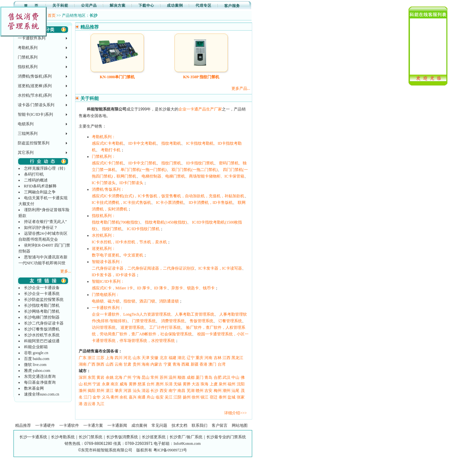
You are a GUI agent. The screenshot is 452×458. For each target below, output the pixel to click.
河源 (127, 390)
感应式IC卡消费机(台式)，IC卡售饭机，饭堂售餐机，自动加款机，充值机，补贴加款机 (168, 196)
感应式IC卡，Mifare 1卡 (112, 288)
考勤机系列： (104, 136)
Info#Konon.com (186, 443)
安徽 (154, 357)
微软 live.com (35, 364)
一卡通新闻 (117, 425)
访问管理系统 (104, 327)
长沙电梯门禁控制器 (42, 317)
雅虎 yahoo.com (37, 370)
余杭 (123, 397)
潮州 (226, 390)
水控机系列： (104, 235)
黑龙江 (237, 357)
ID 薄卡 (160, 288)
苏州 (164, 377)
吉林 (218, 357)
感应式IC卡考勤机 (107, 143)
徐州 (195, 397)
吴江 (169, 397)
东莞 (91, 377)
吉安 (208, 390)
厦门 (199, 377)
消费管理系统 (173, 321)
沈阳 (241, 384)
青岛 (208, 377)
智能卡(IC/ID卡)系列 (35, 114)
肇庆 (118, 390)
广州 (127, 377)
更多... (65, 271)
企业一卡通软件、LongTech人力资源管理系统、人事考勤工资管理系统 (153, 314)
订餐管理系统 (230, 321)
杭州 (88, 384)
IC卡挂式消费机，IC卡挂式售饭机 (121, 202)
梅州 (218, 390)
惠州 (160, 384)
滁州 (83, 390)
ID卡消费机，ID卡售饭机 (210, 202)
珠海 (204, 384)
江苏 (100, 357)
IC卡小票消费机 (170, 202)
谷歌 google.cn (36, 352)
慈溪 (142, 384)
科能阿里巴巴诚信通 (42, 341)
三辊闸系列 (28, 133)
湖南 (83, 364)
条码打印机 (34, 174)
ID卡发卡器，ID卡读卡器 (114, 275)
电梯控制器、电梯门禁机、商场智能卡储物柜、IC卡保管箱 (193, 176)
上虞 (214, 384)
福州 (231, 384)
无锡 (177, 384)
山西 (110, 364)
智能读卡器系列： (107, 261)
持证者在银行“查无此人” (45, 221)
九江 (100, 403)
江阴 (177, 397)
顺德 (181, 377)
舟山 (150, 397)
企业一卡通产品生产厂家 (200, 109)
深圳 (83, 377)
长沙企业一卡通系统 (42, 293)
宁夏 (168, 364)
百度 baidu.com (36, 358)
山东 (137, 357)
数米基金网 (34, 388)
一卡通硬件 (45, 425)
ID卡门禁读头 (132, 183)
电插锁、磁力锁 (106, 301)
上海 (110, 357)
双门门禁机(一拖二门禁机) (195, 169)
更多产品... (240, 88)
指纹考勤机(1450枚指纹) (166, 222)
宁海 (137, 377)
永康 (106, 384)
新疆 (195, 364)
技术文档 (179, 425)
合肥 (218, 377)
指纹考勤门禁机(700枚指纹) (116, 222)
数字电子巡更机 (106, 255)
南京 (115, 384)
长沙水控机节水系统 (42, 335)
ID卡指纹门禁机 (200, 163)
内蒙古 (156, 364)
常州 (154, 377)
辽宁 (191, 357)
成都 (191, 377)
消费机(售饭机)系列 (35, 76)
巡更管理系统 (132, 327)
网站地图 (240, 425)
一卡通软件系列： (107, 307)
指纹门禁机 (171, 163)
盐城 (231, 397)
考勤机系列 (28, 47)
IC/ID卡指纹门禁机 (143, 229)
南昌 (181, 390)
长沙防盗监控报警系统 (44, 299)
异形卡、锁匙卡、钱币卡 (193, 288)
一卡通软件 (69, 425)
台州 (150, 384)
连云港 (89, 403)
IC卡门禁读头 (104, 183)
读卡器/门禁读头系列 (36, 105)
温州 (172, 377)
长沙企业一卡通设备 (42, 287)
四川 (118, 357)
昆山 (145, 377)
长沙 (154, 390)
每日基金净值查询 (40, 382)
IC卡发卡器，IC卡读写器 (220, 268)
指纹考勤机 (171, 143)
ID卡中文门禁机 (142, 163)
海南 (145, 364)
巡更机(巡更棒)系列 (35, 86)
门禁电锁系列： (106, 294)
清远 (145, 390)
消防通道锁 (169, 301)
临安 (160, 397)
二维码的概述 (36, 180)
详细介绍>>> (235, 413)
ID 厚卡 (143, 288)
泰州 (222, 397)
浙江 (91, 357)
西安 (164, 390)
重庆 (199, 357)
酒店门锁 (147, 301)
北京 (164, 357)
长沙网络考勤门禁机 (42, 311)
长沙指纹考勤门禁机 (42, 305)
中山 (235, 377)
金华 (96, 397)
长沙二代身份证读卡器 (44, 323)
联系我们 (199, 425)
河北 (127, 357)
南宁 (172, 390)
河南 (208, 357)
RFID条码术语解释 (40, 186)
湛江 (110, 390)
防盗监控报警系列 (33, 143)
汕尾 (235, 390)
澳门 (212, 364)
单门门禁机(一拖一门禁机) (143, 169)
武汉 (226, 377)
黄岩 (100, 377)
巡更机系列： (104, 248)
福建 (172, 357)
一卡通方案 (93, 425)
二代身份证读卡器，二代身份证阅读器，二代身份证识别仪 (143, 268)
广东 (83, 357)
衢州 (115, 397)
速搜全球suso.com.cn (41, 394)
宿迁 (214, 397)
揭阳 (91, 390)
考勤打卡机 (110, 150)
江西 (226, 357)
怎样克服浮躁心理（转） (45, 168)
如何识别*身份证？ (41, 227)
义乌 (106, 397)
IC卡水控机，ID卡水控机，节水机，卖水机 (129, 242)
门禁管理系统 (144, 321)
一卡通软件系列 (31, 38)
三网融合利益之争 (40, 192)
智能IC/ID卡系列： (108, 281)
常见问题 (159, 425)
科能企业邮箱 (36, 347)
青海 (176, 364)
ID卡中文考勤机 (142, 143)
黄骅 (133, 384)
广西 (91, 364)
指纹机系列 (28, 66)
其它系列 (26, 152)
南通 (142, 397)
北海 (118, 377)
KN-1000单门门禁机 (117, 77)
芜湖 (191, 390)
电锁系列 (26, 124)
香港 (203, 364)
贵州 (137, 364)
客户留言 (219, 425)
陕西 (100, 364)
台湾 (222, 364)
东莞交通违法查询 (40, 376)
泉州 (222, 384)
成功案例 (139, 425)
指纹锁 (129, 301)
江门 (88, 397)
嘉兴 (133, 397)
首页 (52, 15)
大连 (195, 384)
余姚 (110, 377)
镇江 (204, 397)
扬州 (187, 397)
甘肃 (127, 364)
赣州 (199, 390)
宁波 (96, 384)
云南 (118, 364)
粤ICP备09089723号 (170, 450)
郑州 (100, 390)
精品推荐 (23, 425)
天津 (145, 357)
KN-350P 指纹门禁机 (201, 77)
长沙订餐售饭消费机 (42, 329)
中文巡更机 (133, 255)
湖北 (181, 357)
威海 (123, 384)
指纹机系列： (104, 215)
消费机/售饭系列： (108, 189)
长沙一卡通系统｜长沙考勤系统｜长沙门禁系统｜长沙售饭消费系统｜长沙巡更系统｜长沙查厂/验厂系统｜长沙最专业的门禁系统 (132, 437)
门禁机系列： (104, 156)
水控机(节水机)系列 (35, 95)
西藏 (185, 364)
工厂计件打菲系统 (165, 327)
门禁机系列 (28, 57)
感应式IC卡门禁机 (107, 163)
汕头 (137, 390)
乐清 (169, 384)
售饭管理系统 (201, 321)
